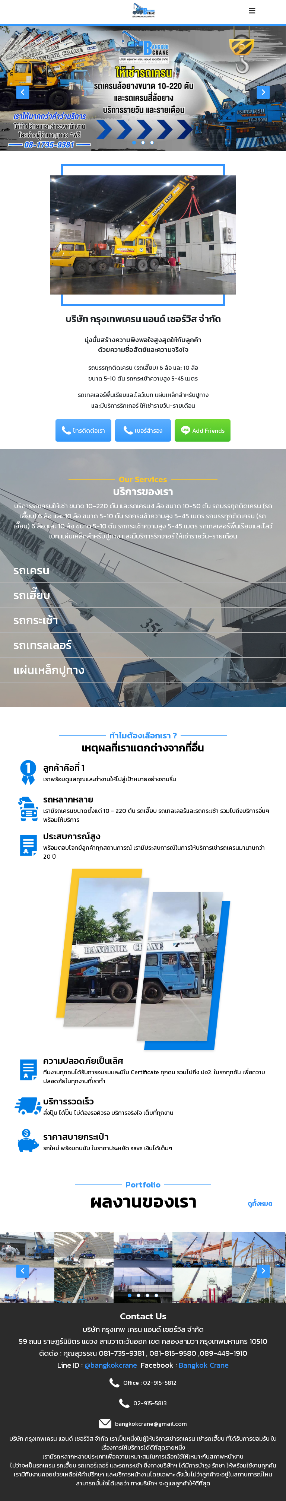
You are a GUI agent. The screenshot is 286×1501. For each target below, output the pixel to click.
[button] (134, 142)
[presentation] (22, 92)
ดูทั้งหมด (260, 1203)
